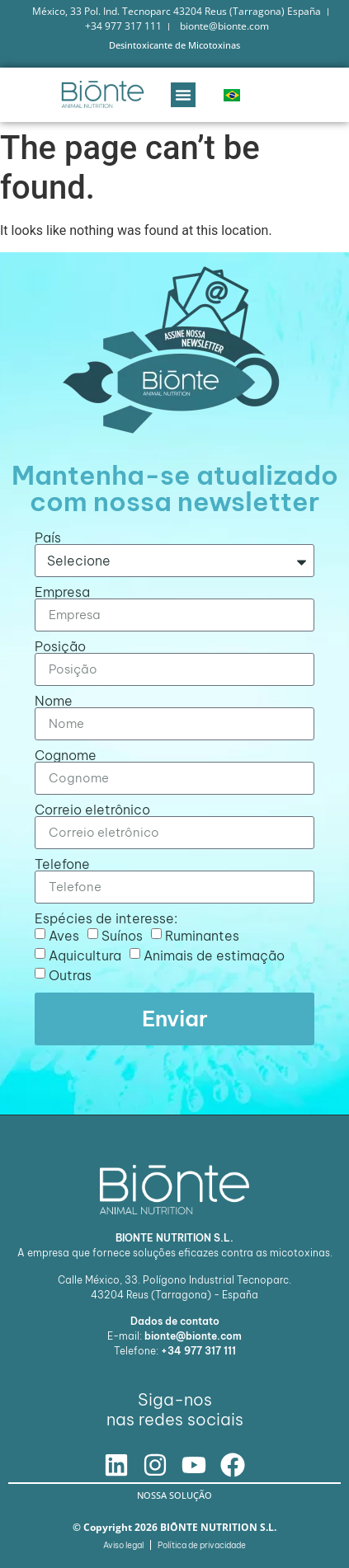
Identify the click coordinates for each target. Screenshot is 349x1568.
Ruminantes (202, 935)
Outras (70, 974)
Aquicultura (85, 954)
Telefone (62, 864)
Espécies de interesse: (106, 918)
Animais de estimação (214, 954)
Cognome (66, 755)
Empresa (62, 592)
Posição (60, 646)
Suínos (122, 935)
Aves (64, 935)
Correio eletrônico (92, 809)
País (48, 537)
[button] (183, 94)
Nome (54, 700)
